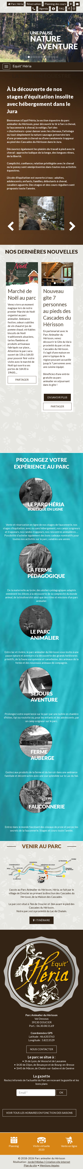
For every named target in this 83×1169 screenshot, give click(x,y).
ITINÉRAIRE (41, 920)
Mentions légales (49, 1165)
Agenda (43, 8)
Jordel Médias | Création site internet (49, 1161)
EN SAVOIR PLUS (57, 397)
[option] (41, 219)
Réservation (34, 3)
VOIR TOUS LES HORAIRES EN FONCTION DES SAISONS (39, 1112)
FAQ (61, 8)
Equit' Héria (22, 66)
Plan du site (30, 1165)
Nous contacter (41, 1049)
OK (61, 1092)
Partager (22, 379)
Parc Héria (15, 3)
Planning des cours (55, 3)
